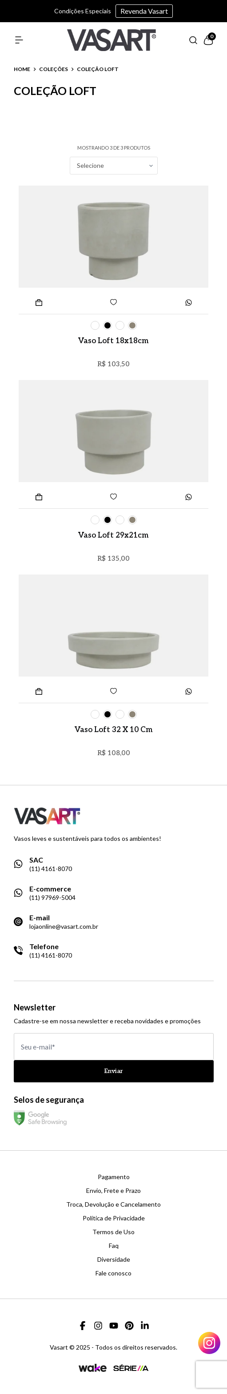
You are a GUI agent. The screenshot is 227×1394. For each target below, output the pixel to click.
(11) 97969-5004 (52, 898)
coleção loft (98, 69)
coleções (53, 69)
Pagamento (114, 1177)
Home (22, 69)
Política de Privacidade (114, 1218)
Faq (114, 1246)
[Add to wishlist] (113, 302)
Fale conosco (113, 1273)
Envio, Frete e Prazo (113, 1191)
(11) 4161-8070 (50, 869)
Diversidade (113, 1259)
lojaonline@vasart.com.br (63, 926)
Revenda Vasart (144, 11)
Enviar (113, 1071)
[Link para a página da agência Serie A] (131, 1367)
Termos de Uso (113, 1232)
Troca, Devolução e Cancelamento (113, 1204)
